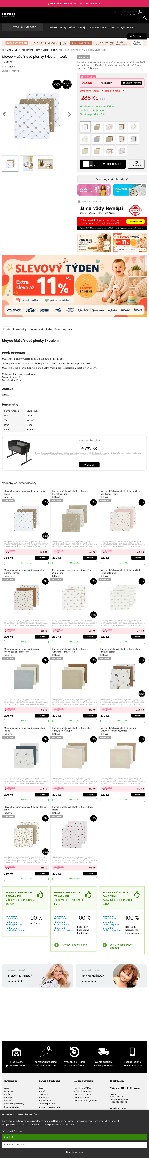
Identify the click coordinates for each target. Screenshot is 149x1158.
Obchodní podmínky (14, 1088)
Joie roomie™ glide (89, 423)
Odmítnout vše (74, 1152)
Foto (51, 311)
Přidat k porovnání (89, 184)
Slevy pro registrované (121, 27)
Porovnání (44, 1082)
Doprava (8, 1076)
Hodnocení (38, 311)
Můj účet (43, 1076)
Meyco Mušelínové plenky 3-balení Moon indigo (25, 715)
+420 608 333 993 (118, 1086)
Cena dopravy (67, 311)
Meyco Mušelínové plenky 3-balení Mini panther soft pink (121, 477)
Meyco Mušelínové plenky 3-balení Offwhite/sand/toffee (70, 635)
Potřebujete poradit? (129, 10)
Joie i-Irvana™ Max (82, 1072)
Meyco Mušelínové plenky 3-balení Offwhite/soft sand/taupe (118, 715)
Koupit (41, 540)
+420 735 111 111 (128, 12)
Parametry (21, 311)
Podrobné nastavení (15, 1144)
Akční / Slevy (137, 36)
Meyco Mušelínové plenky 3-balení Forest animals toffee (122, 635)
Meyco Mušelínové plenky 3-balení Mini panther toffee (24, 556)
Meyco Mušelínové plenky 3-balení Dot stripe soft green (120, 556)
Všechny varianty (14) (112, 163)
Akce (6, 1072)
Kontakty (8, 1085)
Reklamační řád (11, 1091)
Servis (104, 27)
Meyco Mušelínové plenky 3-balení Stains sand (25, 794)
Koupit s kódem (131, 82)
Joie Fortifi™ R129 (81, 1082)
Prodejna (82, 27)
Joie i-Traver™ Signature (85, 1085)
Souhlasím (9, 1137)
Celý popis (92, 68)
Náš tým (94, 27)
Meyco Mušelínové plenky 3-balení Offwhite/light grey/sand (22, 635)
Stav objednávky (47, 1085)
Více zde (89, 447)
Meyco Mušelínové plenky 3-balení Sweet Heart (74, 794)
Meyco (15, 70)
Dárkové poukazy (57, 27)
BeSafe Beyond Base (83, 1076)
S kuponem (10, 533)
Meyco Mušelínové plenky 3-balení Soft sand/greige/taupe (73, 715)
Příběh (72, 27)
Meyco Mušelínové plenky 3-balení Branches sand (70, 477)
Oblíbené (43, 1079)
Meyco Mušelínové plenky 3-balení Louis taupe (24, 477)
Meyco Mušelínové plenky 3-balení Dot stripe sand (72, 556)
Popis (7, 311)
